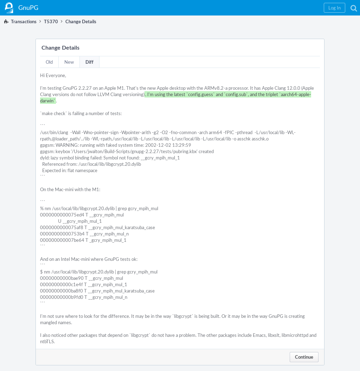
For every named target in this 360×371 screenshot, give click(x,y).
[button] (334, 8)
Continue (304, 357)
